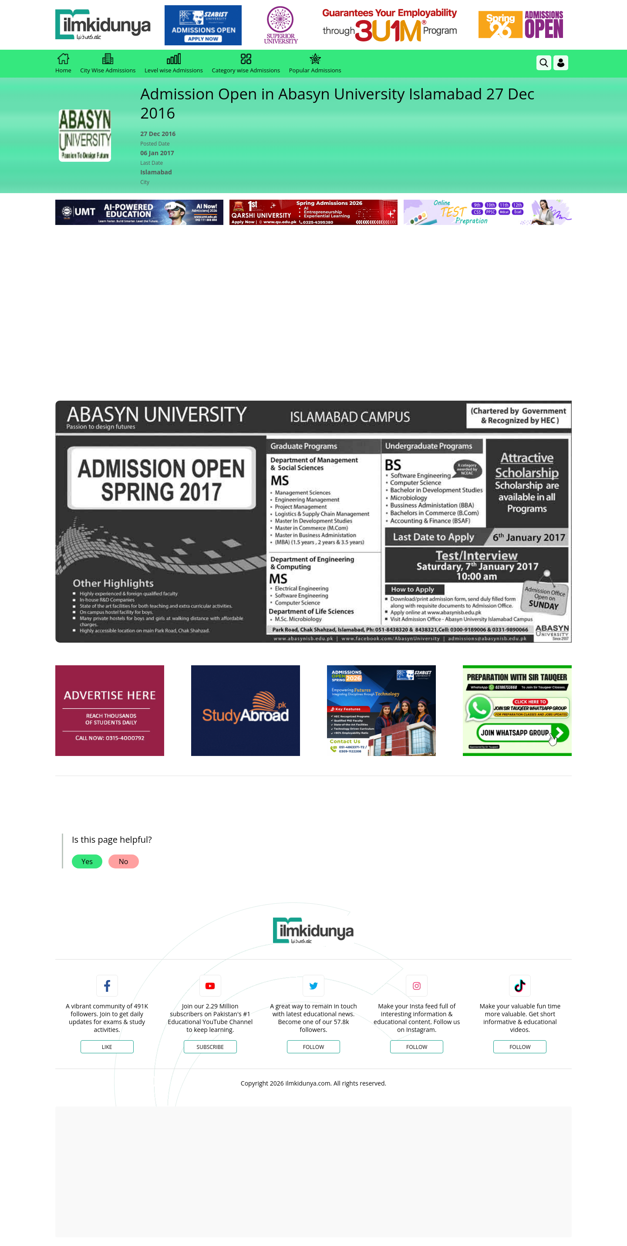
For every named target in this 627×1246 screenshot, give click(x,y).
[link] (203, 25)
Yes (87, 861)
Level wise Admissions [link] (174, 63)
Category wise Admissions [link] (246, 63)
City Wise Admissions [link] (107, 63)
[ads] (109, 710)
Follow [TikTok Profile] (519, 1047)
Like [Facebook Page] (107, 1047)
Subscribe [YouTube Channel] (210, 1047)
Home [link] (63, 63)
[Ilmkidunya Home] (103, 25)
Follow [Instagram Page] (416, 1047)
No (123, 861)
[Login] (560, 62)
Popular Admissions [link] (315, 63)
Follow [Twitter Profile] (313, 1047)
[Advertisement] (313, 292)
